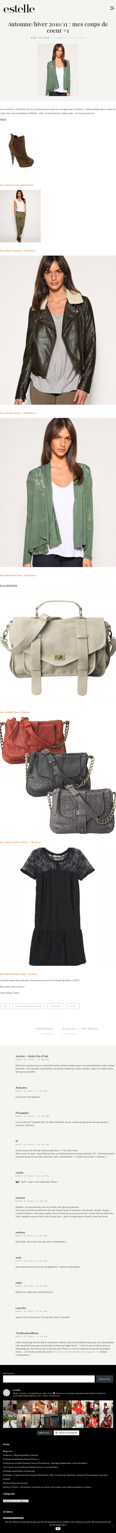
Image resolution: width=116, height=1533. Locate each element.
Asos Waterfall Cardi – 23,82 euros (18, 575)
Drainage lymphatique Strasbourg (19, 1470)
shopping (61, 38)
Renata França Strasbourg (15, 1482)
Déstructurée (44, 1028)
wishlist (73, 1006)
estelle (79, 38)
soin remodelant (80, 1462)
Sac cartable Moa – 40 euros (14, 712)
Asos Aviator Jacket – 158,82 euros (18, 413)
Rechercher (8, 1373)
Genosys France (10, 1486)
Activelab (7, 1474)
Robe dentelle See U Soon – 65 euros (18, 974)
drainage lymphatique (61, 1462)
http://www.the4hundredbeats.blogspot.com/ (76, 1351)
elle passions (55, 1006)
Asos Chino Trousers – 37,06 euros (18, 250)
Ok (58, 1529)
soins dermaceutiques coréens (76, 1486)
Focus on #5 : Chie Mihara (80, 1028)
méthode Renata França (31, 1466)
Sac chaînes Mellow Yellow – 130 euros (20, 842)
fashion (47, 1034)
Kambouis (7, 1454)
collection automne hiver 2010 (28, 1006)
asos (5, 1006)
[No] (112, 1525)
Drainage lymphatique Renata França (20, 1458)
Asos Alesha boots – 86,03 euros (17, 185)
